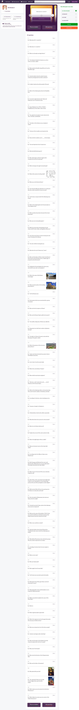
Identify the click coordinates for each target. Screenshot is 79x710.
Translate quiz (18, 16)
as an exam (69, 17)
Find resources (15, 1)
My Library (24, 1)
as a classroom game (69, 10)
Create (31, 1)
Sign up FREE (74, 1)
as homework (69, 14)
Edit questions (7, 16)
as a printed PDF (69, 20)
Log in (69, 1)
